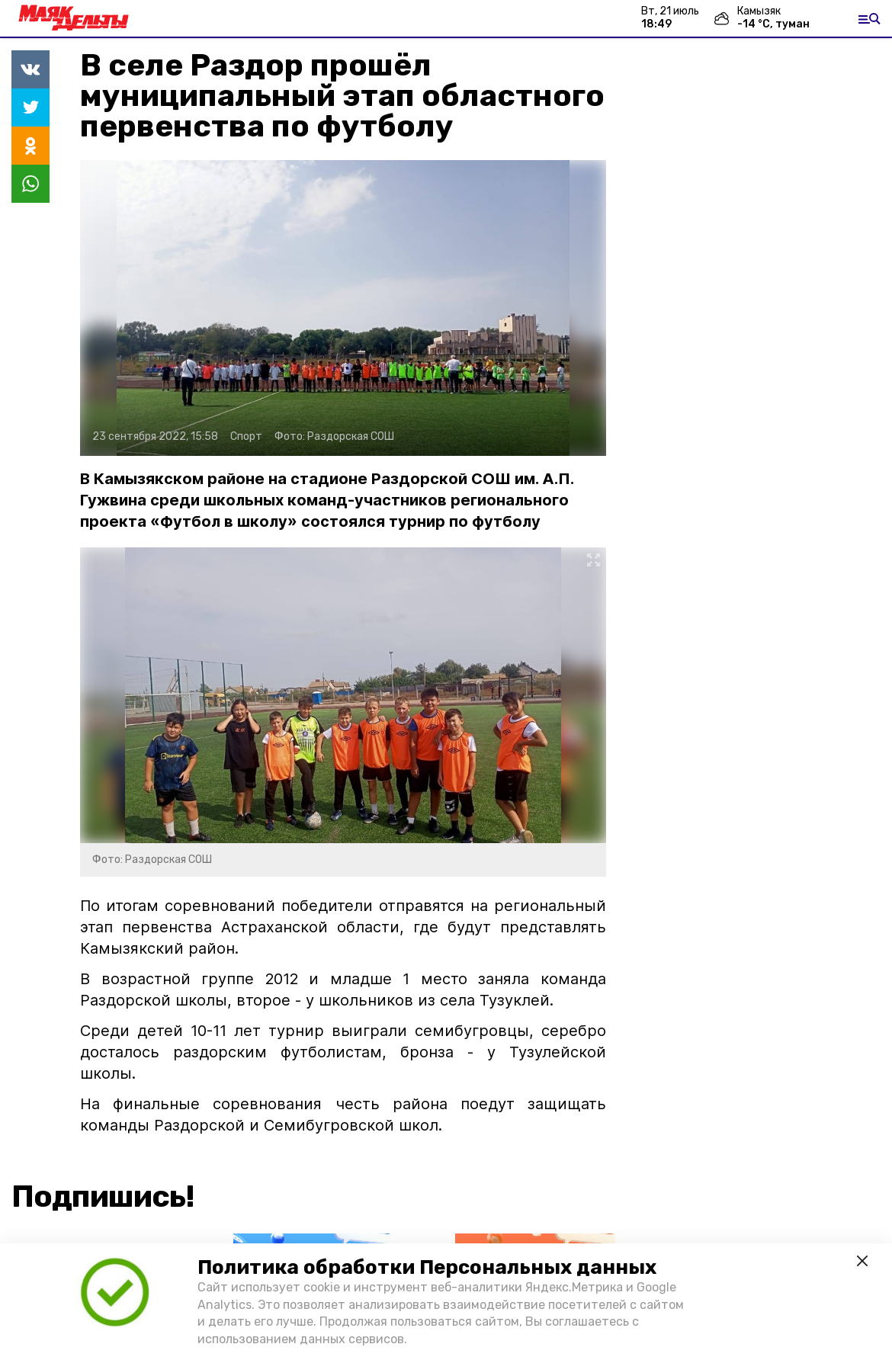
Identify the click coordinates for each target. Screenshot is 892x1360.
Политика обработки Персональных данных (426, 1267)
